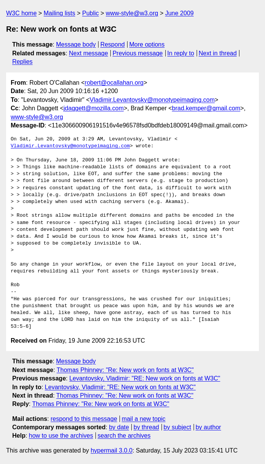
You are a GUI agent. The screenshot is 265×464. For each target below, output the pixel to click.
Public (90, 13)
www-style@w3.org (132, 13)
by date (119, 427)
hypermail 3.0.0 (111, 450)
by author (208, 427)
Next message (88, 53)
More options (147, 44)
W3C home (21, 13)
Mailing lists (59, 13)
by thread (146, 427)
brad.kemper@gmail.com (206, 108)
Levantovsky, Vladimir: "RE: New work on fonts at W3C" (144, 378)
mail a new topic (144, 419)
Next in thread (218, 53)
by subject (177, 427)
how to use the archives (61, 435)
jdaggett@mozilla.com (93, 108)
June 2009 (179, 13)
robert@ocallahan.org (114, 82)
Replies (22, 61)
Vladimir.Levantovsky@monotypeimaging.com (152, 100)
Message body (76, 44)
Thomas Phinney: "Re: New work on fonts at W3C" (125, 370)
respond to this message (83, 419)
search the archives (124, 435)
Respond (112, 44)
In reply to (180, 53)
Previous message (138, 53)
